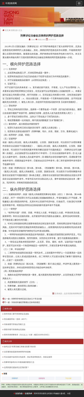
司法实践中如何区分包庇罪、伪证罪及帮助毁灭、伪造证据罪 (28, 357)
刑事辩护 (15, 378)
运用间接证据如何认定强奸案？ (16, 367)
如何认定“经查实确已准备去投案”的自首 (20, 347)
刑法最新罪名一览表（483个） (16, 319)
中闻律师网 (9, 3)
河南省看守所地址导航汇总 (14, 324)
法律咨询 (42, 378)
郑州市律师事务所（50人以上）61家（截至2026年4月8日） (27, 335)
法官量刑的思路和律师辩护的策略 (17, 352)
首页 (7, 30)
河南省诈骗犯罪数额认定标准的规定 (25, 302)
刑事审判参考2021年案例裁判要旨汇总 (19, 362)
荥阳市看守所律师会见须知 (14, 330)
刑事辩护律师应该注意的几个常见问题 (26, 299)
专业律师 (68, 378)
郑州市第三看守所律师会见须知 (16, 314)
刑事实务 (14, 30)
